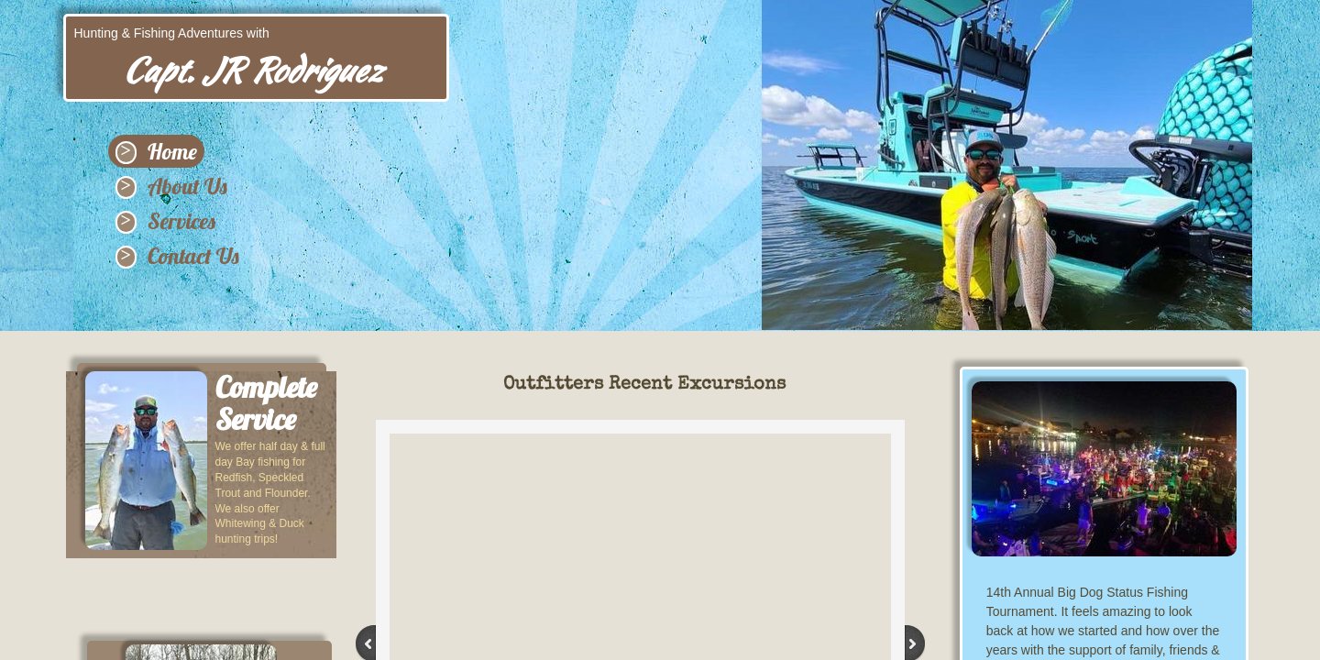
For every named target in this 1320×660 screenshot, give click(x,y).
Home (172, 151)
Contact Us (193, 256)
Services (181, 221)
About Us (187, 186)
